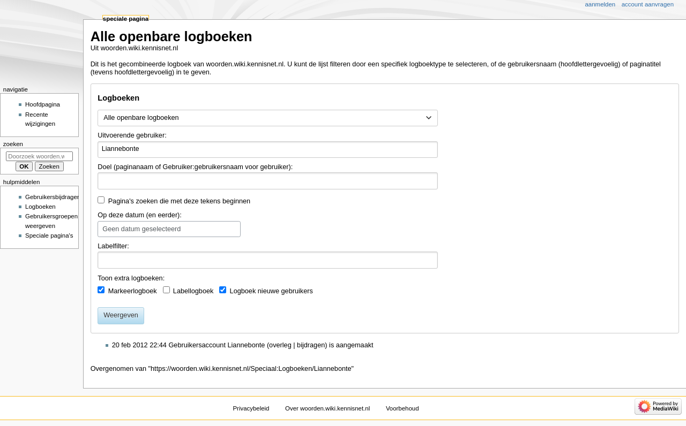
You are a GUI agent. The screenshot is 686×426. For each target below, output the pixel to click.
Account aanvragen (648, 4)
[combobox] (268, 118)
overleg (280, 345)
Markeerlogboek (132, 291)
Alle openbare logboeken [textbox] (140, 117)
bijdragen (311, 345)
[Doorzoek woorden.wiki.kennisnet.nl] (39, 156)
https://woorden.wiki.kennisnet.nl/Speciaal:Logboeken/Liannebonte (251, 368)
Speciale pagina (125, 19)
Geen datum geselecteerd (141, 229)
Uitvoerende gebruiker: (132, 135)
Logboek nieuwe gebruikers (271, 291)
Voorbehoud (402, 408)
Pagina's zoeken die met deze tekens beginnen (179, 201)
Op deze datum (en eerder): (140, 215)
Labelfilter (112, 246)
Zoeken (13, 144)
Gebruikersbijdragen (52, 197)
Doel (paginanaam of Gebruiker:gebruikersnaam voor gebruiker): (195, 167)
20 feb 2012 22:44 (139, 345)
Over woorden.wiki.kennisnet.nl (327, 408)
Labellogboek (193, 291)
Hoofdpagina (42, 104)
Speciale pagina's (49, 235)
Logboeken (40, 206)
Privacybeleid (251, 408)
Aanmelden (600, 4)
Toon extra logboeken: (131, 278)
